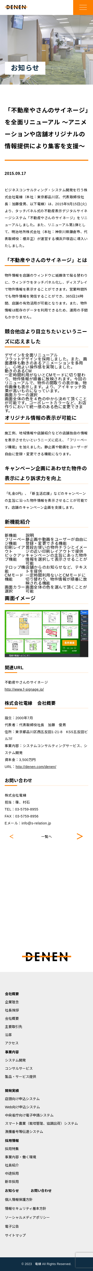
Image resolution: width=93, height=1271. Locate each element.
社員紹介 (12, 1165)
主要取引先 (13, 1027)
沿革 (8, 1035)
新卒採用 (12, 1182)
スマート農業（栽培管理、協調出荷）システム (41, 1123)
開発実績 (12, 1091)
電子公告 (12, 1226)
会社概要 (12, 994)
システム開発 (15, 1060)
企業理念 (12, 1002)
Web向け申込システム (22, 1107)
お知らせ (12, 1191)
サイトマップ (15, 1235)
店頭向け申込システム (22, 1099)
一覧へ (46, 837)
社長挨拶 (12, 1010)
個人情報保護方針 (19, 1200)
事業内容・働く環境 (20, 1157)
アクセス (12, 1043)
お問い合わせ (41, 1191)
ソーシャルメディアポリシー (27, 1218)
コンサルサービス (19, 1068)
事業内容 (12, 1052)
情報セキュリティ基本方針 (25, 1209)
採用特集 (12, 1149)
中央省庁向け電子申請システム (29, 1115)
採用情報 (12, 1141)
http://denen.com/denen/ (36, 767)
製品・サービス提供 (20, 1077)
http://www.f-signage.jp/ (24, 689)
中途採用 (12, 1173)
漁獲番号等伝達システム (24, 1132)
